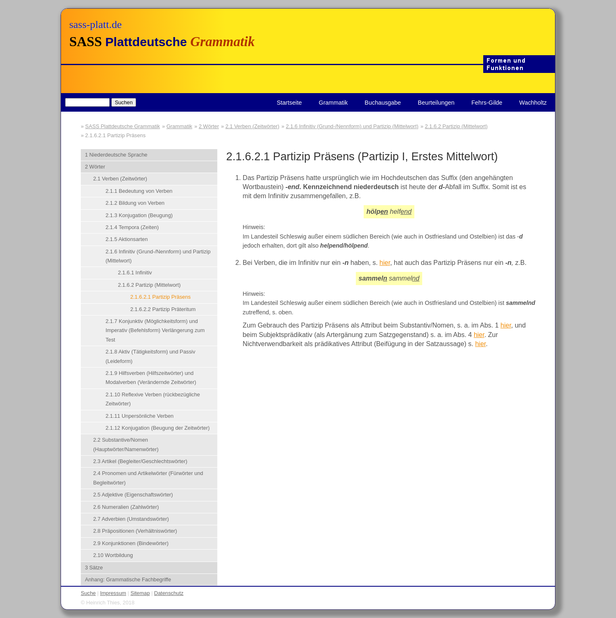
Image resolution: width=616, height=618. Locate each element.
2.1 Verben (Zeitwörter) (253, 126)
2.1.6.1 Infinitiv (135, 272)
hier (384, 262)
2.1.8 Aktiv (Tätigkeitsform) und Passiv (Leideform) (150, 356)
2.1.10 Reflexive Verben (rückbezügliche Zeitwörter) (153, 399)
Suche (88, 593)
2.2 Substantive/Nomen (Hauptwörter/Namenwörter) (126, 444)
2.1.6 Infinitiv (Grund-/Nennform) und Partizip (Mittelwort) (352, 126)
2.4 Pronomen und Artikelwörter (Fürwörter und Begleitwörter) (148, 477)
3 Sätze (94, 567)
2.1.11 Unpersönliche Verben (140, 416)
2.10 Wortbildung (113, 555)
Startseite (289, 102)
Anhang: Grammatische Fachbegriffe (128, 579)
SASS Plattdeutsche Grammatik (122, 126)
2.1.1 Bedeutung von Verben (139, 191)
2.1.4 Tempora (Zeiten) (132, 227)
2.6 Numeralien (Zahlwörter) (126, 507)
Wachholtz (533, 102)
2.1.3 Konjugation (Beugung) (139, 215)
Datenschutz (168, 593)
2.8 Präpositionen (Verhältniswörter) (135, 531)
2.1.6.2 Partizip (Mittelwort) (456, 126)
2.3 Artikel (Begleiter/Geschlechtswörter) (140, 461)
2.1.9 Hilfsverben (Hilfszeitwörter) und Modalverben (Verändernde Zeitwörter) (151, 377)
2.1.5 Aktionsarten (127, 239)
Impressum (113, 593)
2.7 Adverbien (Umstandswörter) (131, 519)
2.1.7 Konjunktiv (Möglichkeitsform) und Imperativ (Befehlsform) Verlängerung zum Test (155, 330)
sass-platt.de (95, 24)
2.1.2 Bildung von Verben (135, 203)
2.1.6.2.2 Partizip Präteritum (163, 309)
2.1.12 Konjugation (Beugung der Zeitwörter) (158, 428)
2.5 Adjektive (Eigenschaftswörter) (133, 495)
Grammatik (333, 102)
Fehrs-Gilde (486, 102)
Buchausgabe (382, 102)
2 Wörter (209, 126)
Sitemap (140, 593)
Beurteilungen (436, 102)
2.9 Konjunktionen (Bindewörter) (131, 543)
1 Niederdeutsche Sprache (116, 155)
